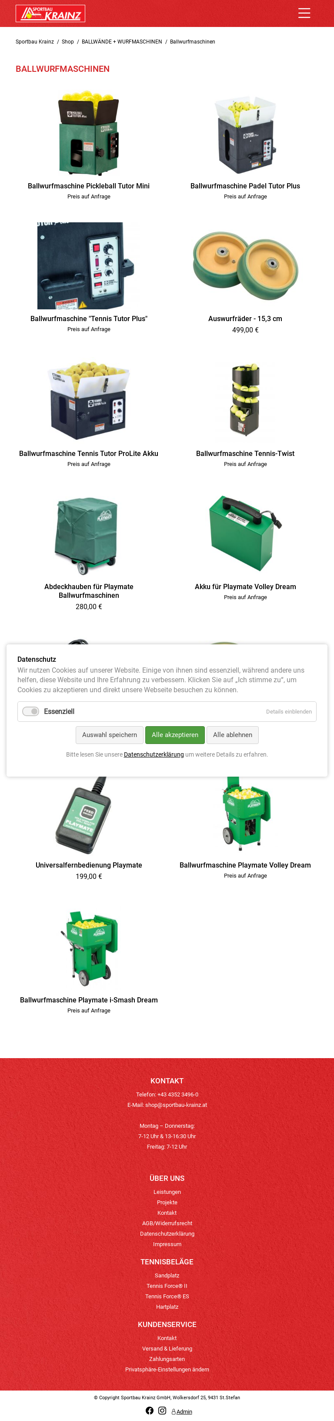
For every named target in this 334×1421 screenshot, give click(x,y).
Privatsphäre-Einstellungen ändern (167, 1369)
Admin (181, 1411)
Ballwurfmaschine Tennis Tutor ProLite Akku (88, 453)
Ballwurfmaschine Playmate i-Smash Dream (89, 1000)
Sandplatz (167, 1275)
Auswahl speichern (109, 735)
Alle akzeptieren (175, 735)
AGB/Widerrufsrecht (167, 1223)
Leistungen (167, 1192)
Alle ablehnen (232, 735)
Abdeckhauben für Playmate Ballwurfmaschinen (89, 591)
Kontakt (167, 1213)
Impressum (167, 1244)
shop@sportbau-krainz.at (176, 1105)
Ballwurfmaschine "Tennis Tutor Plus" (88, 319)
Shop (68, 42)
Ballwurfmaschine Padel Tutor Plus (245, 186)
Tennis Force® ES (167, 1296)
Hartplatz (167, 1307)
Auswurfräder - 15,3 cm (245, 319)
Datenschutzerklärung (167, 1233)
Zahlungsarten (167, 1359)
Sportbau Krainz (35, 42)
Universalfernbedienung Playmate (89, 865)
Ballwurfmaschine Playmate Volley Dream (245, 865)
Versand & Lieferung (167, 1348)
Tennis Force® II (167, 1286)
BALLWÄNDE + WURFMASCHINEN (122, 42)
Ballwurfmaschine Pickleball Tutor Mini (89, 186)
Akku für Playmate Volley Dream (245, 587)
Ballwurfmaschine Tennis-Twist (245, 453)
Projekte (167, 1202)
